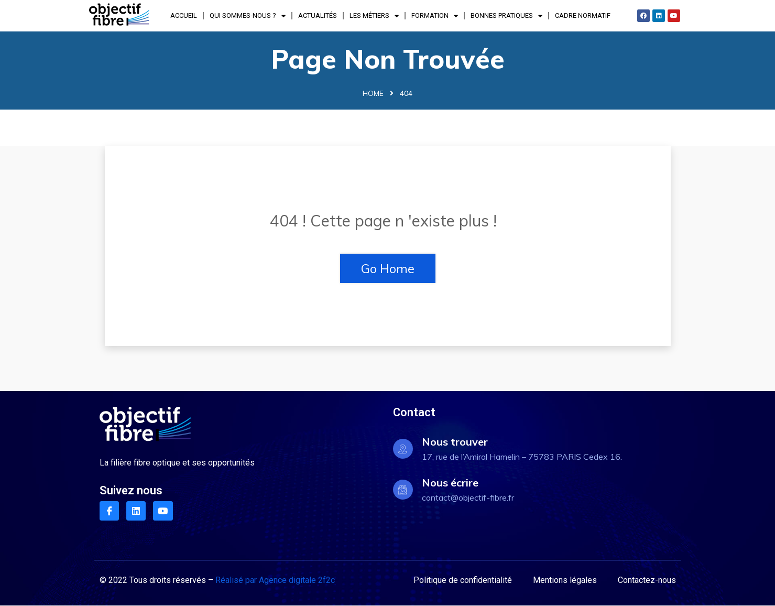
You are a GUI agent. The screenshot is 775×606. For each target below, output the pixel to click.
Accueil (183, 15)
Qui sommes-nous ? (248, 16)
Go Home (387, 268)
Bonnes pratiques (506, 16)
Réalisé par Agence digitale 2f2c (275, 580)
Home (373, 93)
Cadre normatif (582, 15)
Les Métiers (374, 16)
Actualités (317, 15)
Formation (434, 16)
